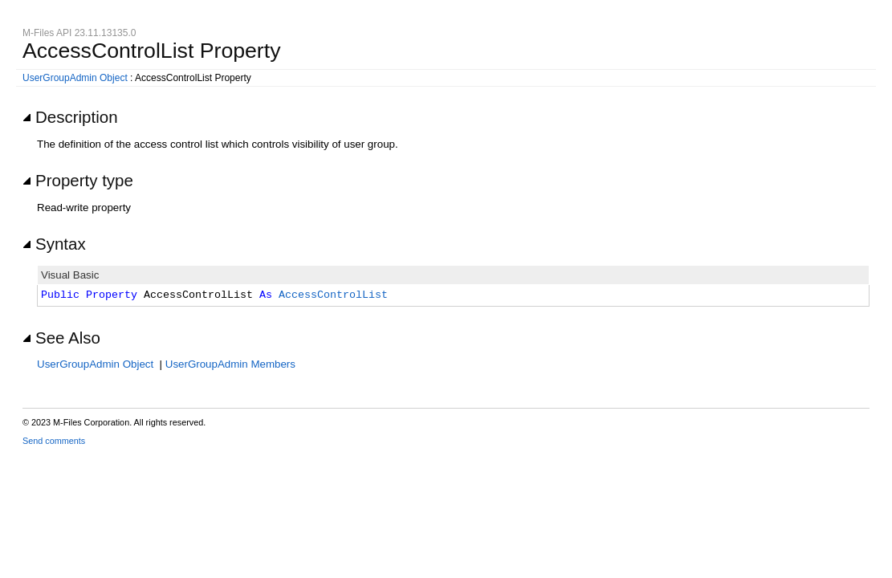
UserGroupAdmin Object (75, 77)
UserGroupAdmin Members (230, 364)
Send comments (53, 441)
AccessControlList (333, 295)
